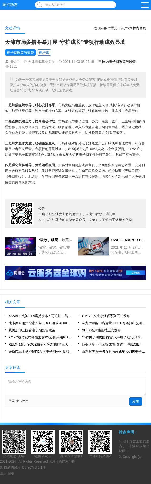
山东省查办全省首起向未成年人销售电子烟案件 (114, 351)
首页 (124, 28)
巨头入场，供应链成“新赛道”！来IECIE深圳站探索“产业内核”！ (114, 344)
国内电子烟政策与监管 (119, 62)
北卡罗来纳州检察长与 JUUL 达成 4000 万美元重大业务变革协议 (41, 323)
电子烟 (44, 52)
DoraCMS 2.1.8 (33, 467)
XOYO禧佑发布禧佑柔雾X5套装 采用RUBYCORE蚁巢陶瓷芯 (41, 337)
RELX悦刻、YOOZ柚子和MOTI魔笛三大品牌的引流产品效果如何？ (41, 344)
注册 (4, 473)
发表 (135, 401)
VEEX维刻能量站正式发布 (101, 330)
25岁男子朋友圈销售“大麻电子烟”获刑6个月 (114, 337)
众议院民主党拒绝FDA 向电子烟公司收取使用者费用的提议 (41, 351)
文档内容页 (137, 28)
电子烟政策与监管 (20, 52)
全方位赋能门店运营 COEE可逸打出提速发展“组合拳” (114, 323)
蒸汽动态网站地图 (62, 461)
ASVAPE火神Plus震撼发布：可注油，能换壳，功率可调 (41, 316)
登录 (12, 401)
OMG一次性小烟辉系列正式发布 (106, 316)
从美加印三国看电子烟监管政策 (32, 330)
